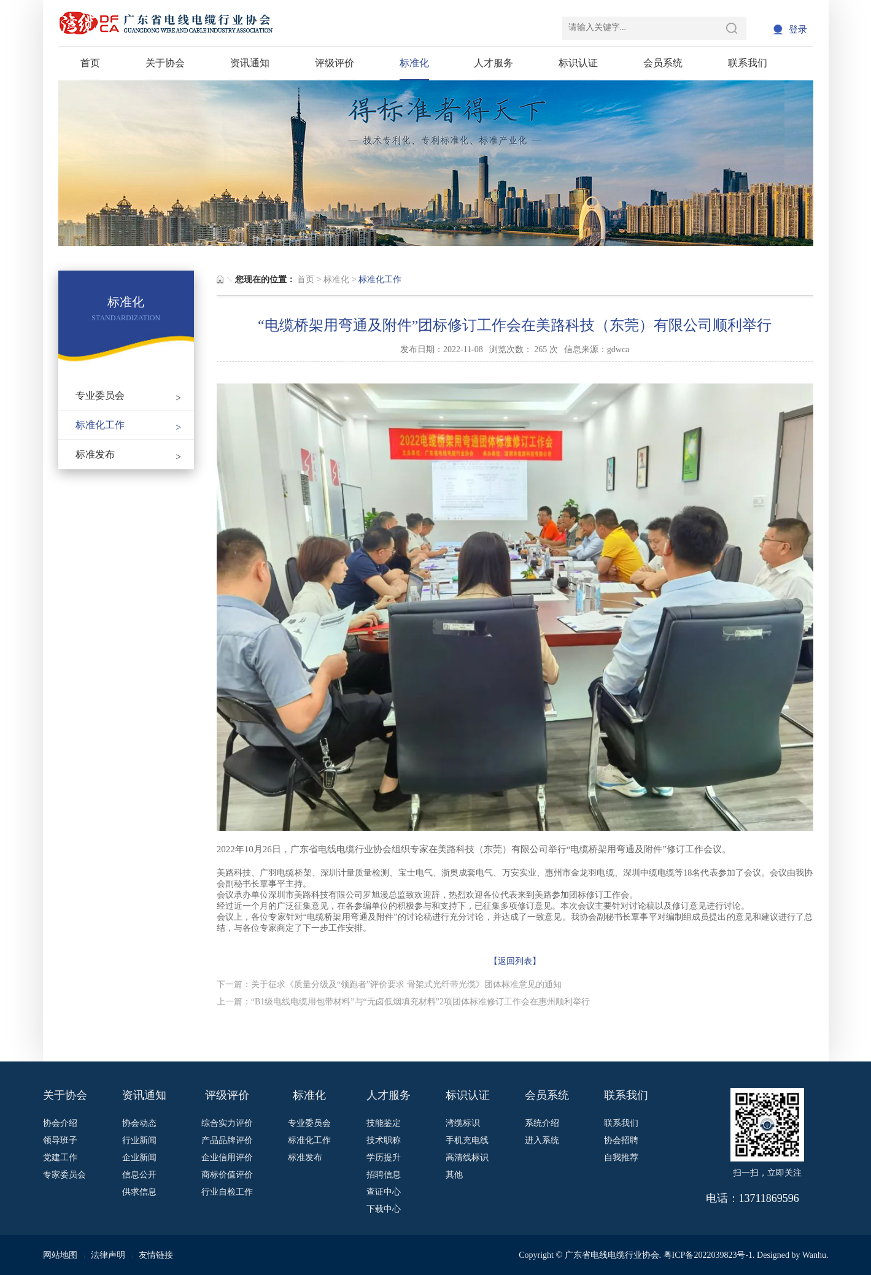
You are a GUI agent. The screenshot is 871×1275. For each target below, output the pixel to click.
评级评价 (334, 63)
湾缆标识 (463, 1123)
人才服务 (493, 63)
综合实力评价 (227, 1123)
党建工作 (60, 1157)
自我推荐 (621, 1157)
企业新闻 (139, 1157)
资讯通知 (249, 63)
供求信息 (139, 1191)
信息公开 (139, 1174)
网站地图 (60, 1255)
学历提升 (383, 1157)
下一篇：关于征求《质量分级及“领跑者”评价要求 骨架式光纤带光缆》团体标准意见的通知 (389, 984)
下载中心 (383, 1209)
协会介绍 (60, 1123)
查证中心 (383, 1191)
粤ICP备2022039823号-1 (708, 1255)
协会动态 (139, 1123)
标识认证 (578, 63)
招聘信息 (383, 1174)
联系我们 (747, 63)
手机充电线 (467, 1140)
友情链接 (156, 1255)
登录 (798, 29)
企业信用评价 (227, 1157)
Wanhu (814, 1255)
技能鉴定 (383, 1123)
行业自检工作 (227, 1191)
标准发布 (128, 454)
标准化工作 (128, 424)
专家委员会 (64, 1174)
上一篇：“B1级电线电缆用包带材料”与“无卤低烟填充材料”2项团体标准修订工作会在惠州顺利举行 (403, 1001)
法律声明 (108, 1255)
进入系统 (542, 1140)
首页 (90, 63)
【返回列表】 (515, 961)
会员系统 (663, 63)
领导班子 (60, 1140)
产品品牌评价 (227, 1140)
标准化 (414, 63)
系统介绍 (542, 1123)
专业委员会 (128, 395)
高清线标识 (467, 1157)
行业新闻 (139, 1140)
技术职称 (383, 1140)
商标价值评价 (227, 1174)
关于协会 (165, 63)
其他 (454, 1174)
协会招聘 (621, 1140)
